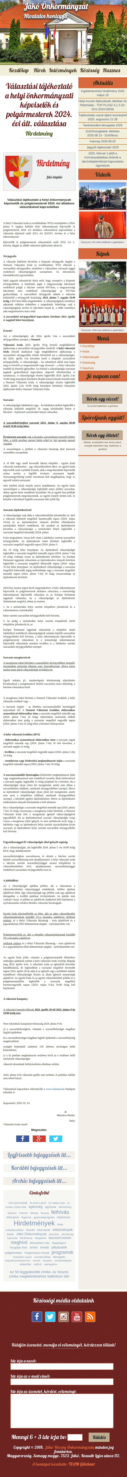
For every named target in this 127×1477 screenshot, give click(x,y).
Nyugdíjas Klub (18, 1247)
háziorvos (63, 1217)
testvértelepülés (63, 1260)
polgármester (13, 1252)
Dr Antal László (38, 1203)
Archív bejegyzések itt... (39, 1180)
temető (36, 1260)
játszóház (54, 1234)
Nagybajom (59, 1243)
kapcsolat (12, 1238)
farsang (45, 1213)
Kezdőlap (19, 70)
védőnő (38, 1264)
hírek (60, 1224)
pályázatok (59, 1247)
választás (25, 1264)
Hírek (85, 351)
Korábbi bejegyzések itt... (39, 1167)
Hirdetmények (34, 1223)
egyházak (50, 1207)
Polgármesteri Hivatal (36, 1253)
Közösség (88, 362)
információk (43, 1230)
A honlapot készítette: (63, 1464)
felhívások (12, 1217)
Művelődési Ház (40, 1243)
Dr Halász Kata (56, 1203)
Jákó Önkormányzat (31, 1234)
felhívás (60, 1212)
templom (47, 1260)
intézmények (63, 1230)
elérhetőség (65, 1207)
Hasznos (88, 368)
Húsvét (30, 1230)
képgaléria (40, 1238)
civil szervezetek (17, 1203)
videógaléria (50, 1264)
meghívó (19, 1242)
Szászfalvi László (22, 1257)
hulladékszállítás (15, 1230)
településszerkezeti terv (17, 1260)
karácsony (26, 1238)
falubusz (12, 1213)
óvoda (44, 1247)
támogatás (59, 1257)
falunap (34, 1213)
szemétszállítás (42, 1257)
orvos (34, 1247)
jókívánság (67, 1234)
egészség (36, 1207)
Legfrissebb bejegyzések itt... (39, 1154)
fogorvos (26, 1217)
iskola (10, 1234)
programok (62, 1252)
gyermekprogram (44, 1217)
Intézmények (90, 357)
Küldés (99, 1437)
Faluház (23, 1213)
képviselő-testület (60, 1238)
